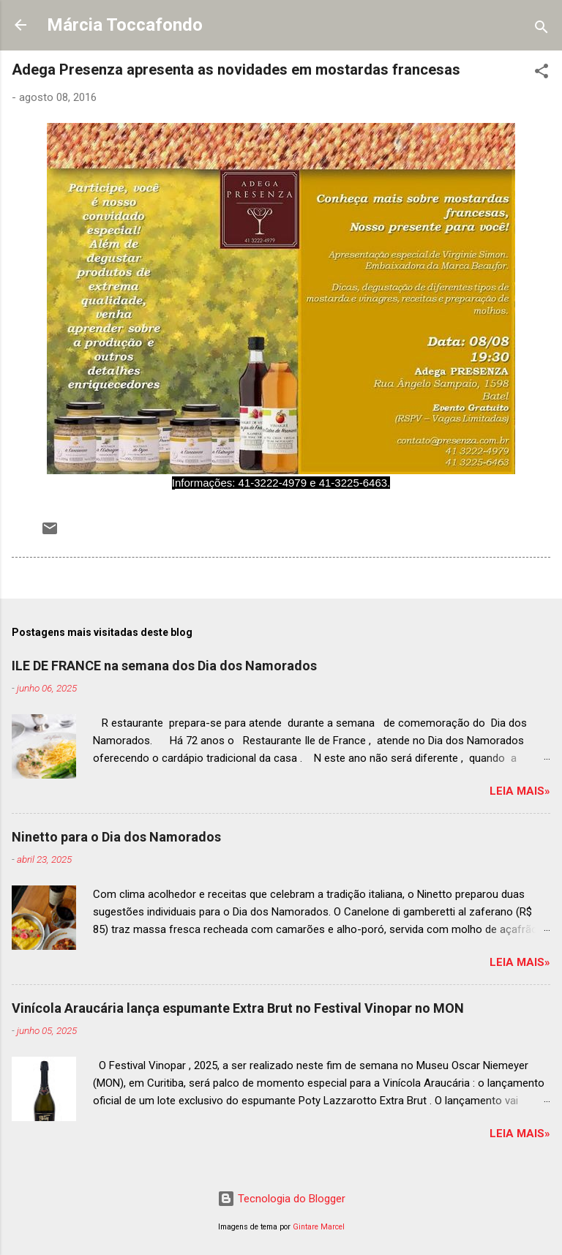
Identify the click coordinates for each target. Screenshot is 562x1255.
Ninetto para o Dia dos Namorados (116, 836)
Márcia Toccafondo (125, 25)
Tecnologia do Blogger (281, 1198)
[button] (541, 73)
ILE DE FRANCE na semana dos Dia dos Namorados (164, 665)
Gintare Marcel (319, 1227)
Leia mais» (520, 791)
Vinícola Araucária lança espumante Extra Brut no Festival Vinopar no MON (238, 1008)
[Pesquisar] (541, 29)
